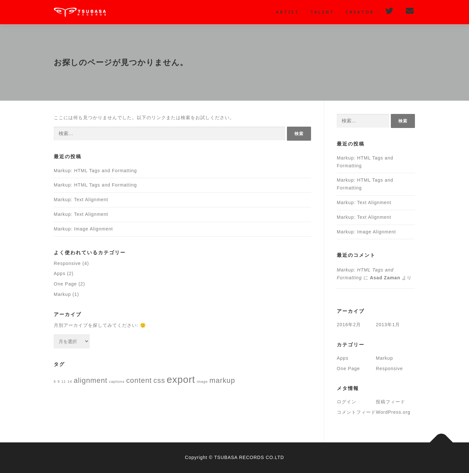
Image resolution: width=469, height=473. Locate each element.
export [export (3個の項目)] (181, 379)
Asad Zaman (385, 277)
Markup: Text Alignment (81, 199)
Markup (62, 294)
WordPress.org (393, 412)
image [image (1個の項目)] (202, 381)
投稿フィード (390, 401)
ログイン (346, 401)
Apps (59, 273)
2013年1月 (388, 324)
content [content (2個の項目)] (139, 380)
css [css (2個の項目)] (159, 380)
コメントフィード (356, 412)
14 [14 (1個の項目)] (69, 381)
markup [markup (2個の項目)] (222, 380)
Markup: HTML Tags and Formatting (95, 170)
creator (360, 12)
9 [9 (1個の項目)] (59, 381)
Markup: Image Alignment (83, 228)
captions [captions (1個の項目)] (117, 381)
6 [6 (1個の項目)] (55, 381)
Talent (322, 12)
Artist (287, 12)
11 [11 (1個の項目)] (64, 381)
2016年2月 (349, 324)
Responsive (67, 263)
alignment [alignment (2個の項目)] (90, 380)
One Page (65, 283)
